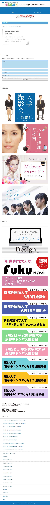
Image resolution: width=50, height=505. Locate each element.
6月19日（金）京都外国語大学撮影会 (10, 436)
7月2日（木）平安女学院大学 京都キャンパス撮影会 (13, 449)
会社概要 (5, 489)
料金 (4, 499)
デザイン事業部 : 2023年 (7, 479)
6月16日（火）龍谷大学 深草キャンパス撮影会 (12, 426)
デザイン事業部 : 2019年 (7, 466)
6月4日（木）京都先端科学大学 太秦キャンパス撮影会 (13, 443)
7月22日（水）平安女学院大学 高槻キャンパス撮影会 (13, 446)
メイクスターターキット (8, 486)
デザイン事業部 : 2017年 (7, 459)
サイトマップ (5, 456)
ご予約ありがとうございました (9, 453)
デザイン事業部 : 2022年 (7, 476)
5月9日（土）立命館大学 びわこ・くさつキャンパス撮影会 (14, 423)
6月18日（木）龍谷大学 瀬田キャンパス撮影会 (12, 433)
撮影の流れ (5, 496)
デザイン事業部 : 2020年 (7, 469)
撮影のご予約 (5, 492)
